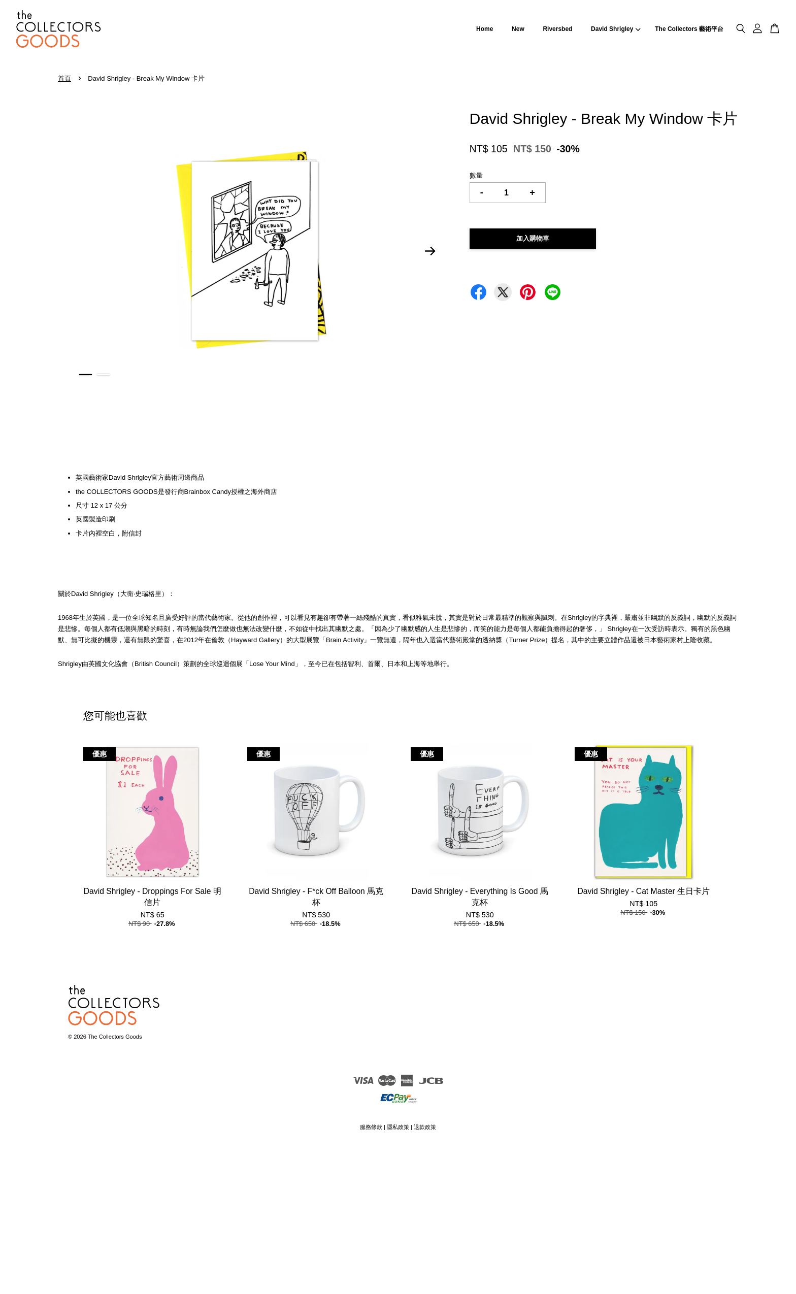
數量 (476, 175)
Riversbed (557, 28)
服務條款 (371, 1127)
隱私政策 (398, 1127)
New (518, 28)
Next (430, 251)
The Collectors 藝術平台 (689, 28)
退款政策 (425, 1127)
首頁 (64, 78)
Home (484, 28)
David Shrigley (616, 28)
